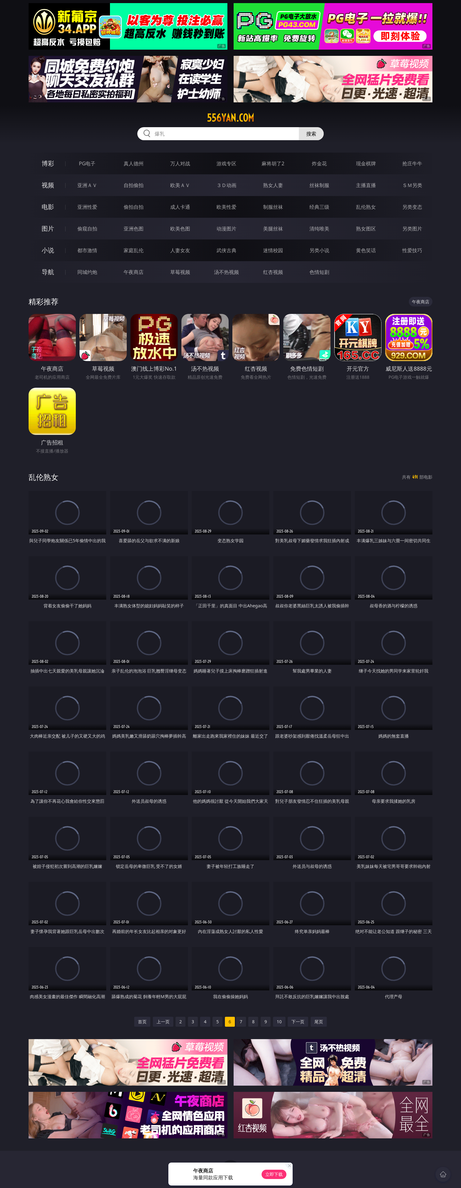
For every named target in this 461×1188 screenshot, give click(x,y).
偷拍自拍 (134, 206)
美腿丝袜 (273, 228)
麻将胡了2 (273, 163)
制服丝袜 (273, 206)
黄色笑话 (366, 250)
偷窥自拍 (87, 228)
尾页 (318, 1022)
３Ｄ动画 (226, 185)
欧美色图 (180, 228)
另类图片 (412, 228)
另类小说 (319, 250)
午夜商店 (134, 272)
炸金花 (319, 163)
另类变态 (412, 206)
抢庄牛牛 (412, 163)
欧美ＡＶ (180, 185)
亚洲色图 (134, 228)
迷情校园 (273, 250)
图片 (48, 228)
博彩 (48, 163)
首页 (142, 1022)
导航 (48, 272)
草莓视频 (180, 272)
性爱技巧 (412, 250)
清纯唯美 (319, 228)
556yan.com (230, 118)
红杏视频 (273, 272)
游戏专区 (226, 163)
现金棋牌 (366, 163)
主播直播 (366, 185)
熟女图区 (366, 228)
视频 (48, 185)
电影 (48, 207)
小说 (48, 250)
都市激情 (87, 250)
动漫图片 (226, 228)
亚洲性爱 (87, 206)
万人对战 (180, 163)
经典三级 (319, 206)
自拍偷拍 (134, 185)
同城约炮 (87, 272)
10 (279, 1022)
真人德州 (134, 163)
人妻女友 (180, 250)
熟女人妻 (273, 185)
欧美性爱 (226, 206)
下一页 (297, 1022)
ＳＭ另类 (412, 185)
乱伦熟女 (366, 206)
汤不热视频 (226, 272)
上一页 (163, 1022)
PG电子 (87, 163)
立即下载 (274, 1174)
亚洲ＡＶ (87, 185)
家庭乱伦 (134, 250)
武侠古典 (226, 250)
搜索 (311, 133)
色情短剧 (319, 272)
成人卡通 (180, 206)
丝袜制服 (319, 185)
